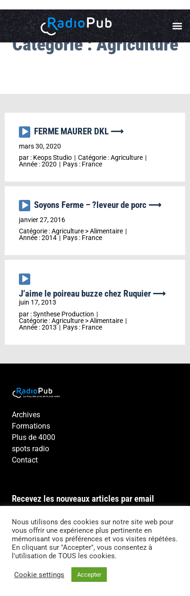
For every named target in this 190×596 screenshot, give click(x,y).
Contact (25, 459)
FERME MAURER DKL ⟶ (78, 131)
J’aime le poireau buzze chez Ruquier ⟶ (92, 293)
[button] (177, 26)
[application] (26, 134)
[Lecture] (24, 132)
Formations (31, 426)
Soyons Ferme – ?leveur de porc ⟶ (97, 204)
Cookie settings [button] (39, 575)
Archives (26, 414)
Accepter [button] (89, 574)
